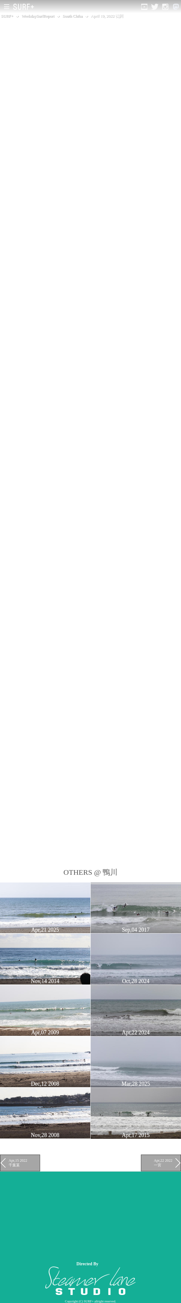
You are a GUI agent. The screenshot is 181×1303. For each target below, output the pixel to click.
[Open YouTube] (144, 7)
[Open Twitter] (154, 7)
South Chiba (73, 16)
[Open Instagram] (165, 7)
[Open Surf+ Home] (25, 7)
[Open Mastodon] (175, 7)
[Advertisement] (90, 1215)
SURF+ (7, 16)
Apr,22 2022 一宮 (163, 1162)
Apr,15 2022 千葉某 (18, 1162)
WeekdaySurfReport (38, 16)
